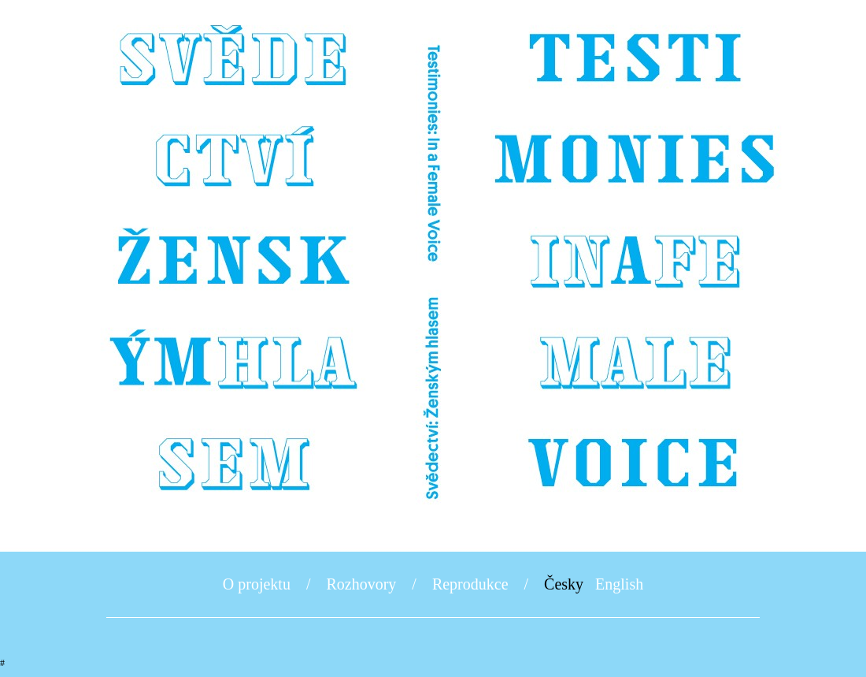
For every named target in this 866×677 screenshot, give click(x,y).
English (619, 584)
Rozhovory (361, 584)
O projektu (257, 584)
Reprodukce (470, 584)
